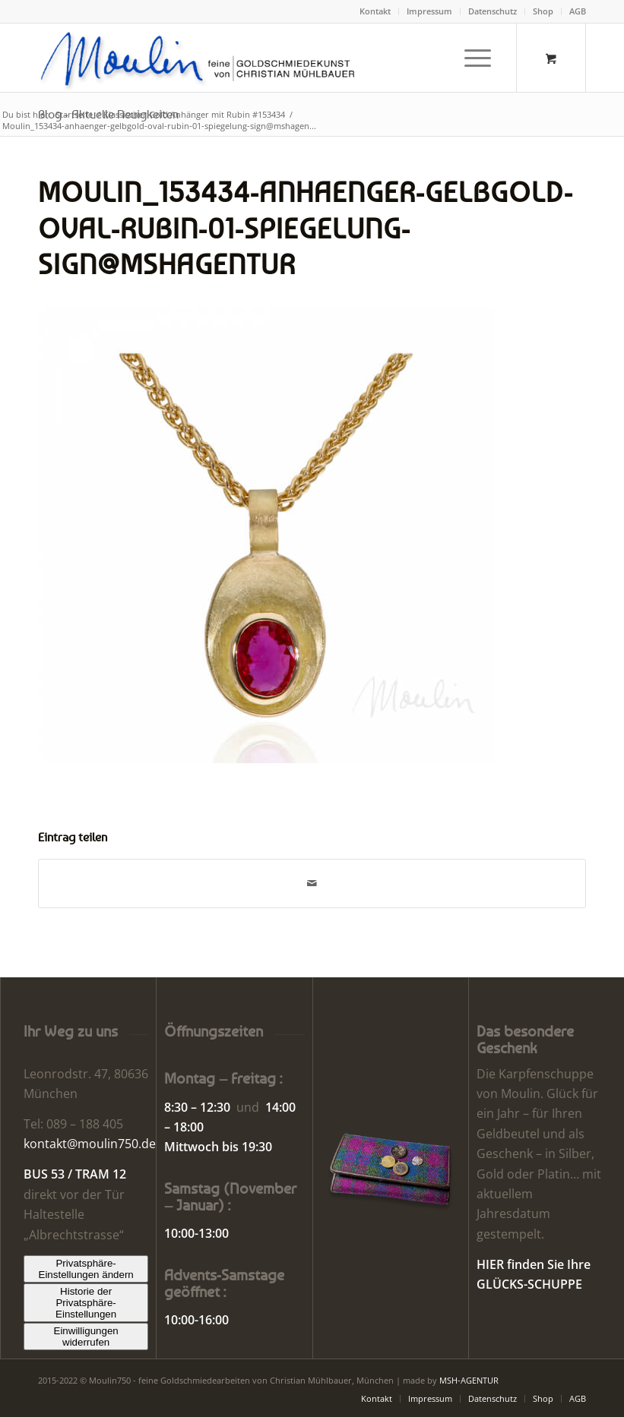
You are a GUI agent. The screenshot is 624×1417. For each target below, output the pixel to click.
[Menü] (470, 58)
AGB (577, 11)
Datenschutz (492, 11)
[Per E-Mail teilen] (312, 883)
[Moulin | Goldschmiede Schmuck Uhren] (201, 58)
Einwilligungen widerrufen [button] (86, 1336)
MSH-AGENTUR (469, 1380)
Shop (543, 11)
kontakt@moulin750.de (90, 1143)
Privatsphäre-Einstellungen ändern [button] (86, 1269)
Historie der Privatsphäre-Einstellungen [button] (85, 1303)
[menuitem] (375, 11)
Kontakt (375, 11)
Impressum (429, 11)
